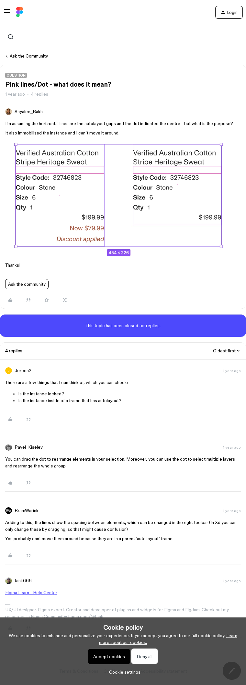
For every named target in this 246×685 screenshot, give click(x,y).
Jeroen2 (23, 370)
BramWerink (27, 510)
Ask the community (27, 284)
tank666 (23, 580)
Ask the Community (29, 56)
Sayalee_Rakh (29, 111)
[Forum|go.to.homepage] (19, 12)
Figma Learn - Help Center (31, 592)
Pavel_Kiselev (29, 447)
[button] (7, 13)
